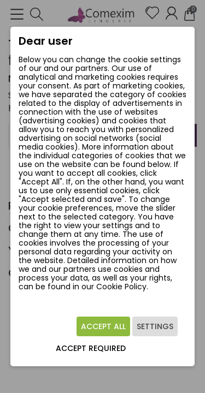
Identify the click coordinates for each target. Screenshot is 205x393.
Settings (155, 326)
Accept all (103, 326)
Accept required (91, 348)
